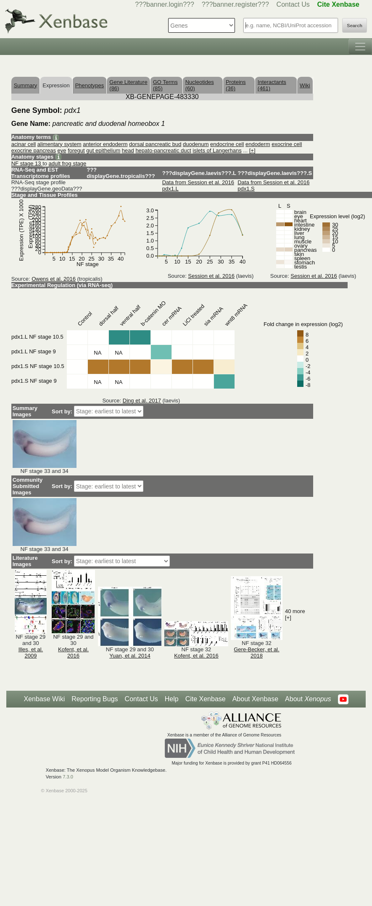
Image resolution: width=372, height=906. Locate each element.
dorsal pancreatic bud (155, 144)
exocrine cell (287, 144)
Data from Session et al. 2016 (198, 182)
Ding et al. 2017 (142, 400)
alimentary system (59, 144)
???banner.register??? (235, 4)
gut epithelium (103, 150)
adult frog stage (68, 163)
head (128, 150)
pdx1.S (245, 188)
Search (354, 25)
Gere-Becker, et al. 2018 (256, 652)
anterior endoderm (105, 144)
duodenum (195, 144)
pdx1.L (170, 188)
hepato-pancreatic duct (163, 150)
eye (62, 150)
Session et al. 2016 (211, 276)
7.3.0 (68, 776)
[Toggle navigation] (360, 46)
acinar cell (23, 144)
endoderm (257, 144)
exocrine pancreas (33, 150)
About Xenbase (255, 698)
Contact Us (293, 4)
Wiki (305, 85)
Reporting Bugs (94, 698)
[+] (252, 150)
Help (172, 698)
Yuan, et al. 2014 (129, 656)
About (308, 699)
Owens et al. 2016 (54, 279)
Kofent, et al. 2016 (73, 652)
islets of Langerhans (217, 150)
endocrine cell (227, 144)
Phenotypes (89, 85)
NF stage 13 (26, 163)
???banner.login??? (164, 4)
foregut (76, 150)
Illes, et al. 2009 (30, 652)
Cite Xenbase (205, 698)
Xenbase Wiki (44, 698)
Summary (25, 85)
